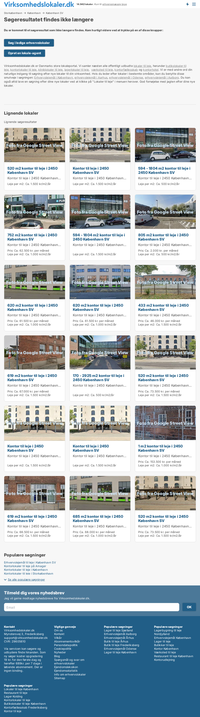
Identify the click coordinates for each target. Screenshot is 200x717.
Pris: (10, 250)
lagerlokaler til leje (76, 69)
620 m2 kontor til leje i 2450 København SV (32, 307)
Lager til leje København (120, 652)
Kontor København (166, 648)
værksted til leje (102, 69)
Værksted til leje (165, 652)
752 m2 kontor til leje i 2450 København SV (32, 237)
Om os (58, 630)
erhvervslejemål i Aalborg (162, 77)
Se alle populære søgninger (26, 579)
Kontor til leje (12, 711)
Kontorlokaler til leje (17, 700)
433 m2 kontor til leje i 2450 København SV (163, 307)
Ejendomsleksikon (66, 667)
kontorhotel (150, 69)
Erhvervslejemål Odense (120, 648)
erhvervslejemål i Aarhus (90, 77)
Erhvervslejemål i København (53, 77)
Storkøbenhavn (13, 12)
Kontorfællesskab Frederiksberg (25, 707)
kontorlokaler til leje (23, 69)
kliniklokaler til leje (50, 69)
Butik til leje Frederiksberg (121, 645)
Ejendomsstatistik (66, 670)
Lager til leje (162, 641)
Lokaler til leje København (21, 689)
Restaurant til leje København (173, 656)
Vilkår (58, 637)
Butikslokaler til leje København (25, 703)
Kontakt (59, 634)
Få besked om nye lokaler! (187, 4)
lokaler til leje (142, 65)
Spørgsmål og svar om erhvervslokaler (69, 661)
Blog (57, 656)
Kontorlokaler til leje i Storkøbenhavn (28, 573)
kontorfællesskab (126, 69)
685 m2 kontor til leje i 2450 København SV (98, 518)
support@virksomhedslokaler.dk (26, 637)
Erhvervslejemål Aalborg (120, 634)
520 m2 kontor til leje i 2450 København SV (32, 170)
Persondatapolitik (66, 645)
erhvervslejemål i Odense (126, 77)
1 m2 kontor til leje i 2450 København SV (160, 448)
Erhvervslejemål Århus (119, 637)
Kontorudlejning (164, 659)
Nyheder (60, 652)
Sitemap (59, 678)
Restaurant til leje (15, 692)
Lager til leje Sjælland (118, 630)
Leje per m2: (15, 184)
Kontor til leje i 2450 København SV (35, 178)
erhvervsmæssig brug (114, 4)
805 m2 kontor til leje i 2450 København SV (163, 237)
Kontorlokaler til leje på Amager (25, 566)
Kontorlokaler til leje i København (26, 569)
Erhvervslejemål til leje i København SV (30, 562)
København (34, 12)
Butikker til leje (164, 645)
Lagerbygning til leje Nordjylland (168, 632)
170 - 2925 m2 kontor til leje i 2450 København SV (98, 377)
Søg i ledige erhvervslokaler (29, 43)
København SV (54, 13)
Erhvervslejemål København (172, 637)
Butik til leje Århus (116, 641)
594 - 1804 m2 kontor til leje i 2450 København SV (164, 170)
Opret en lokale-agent (24, 53)
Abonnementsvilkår (67, 641)
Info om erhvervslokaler (70, 674)
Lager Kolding (13, 696)
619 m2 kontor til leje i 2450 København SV (32, 377)
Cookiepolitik (63, 648)
